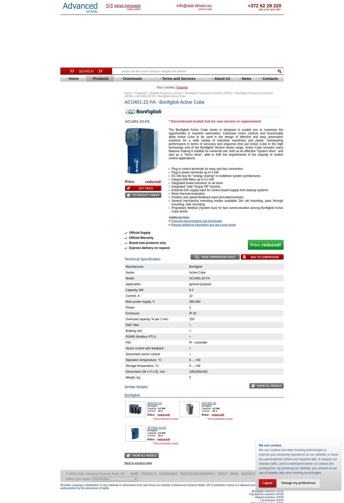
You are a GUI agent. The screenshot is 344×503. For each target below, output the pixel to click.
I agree (268, 483)
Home (134, 465)
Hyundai (71, 167)
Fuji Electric (74, 155)
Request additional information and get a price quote (203, 216)
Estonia (131, 6)
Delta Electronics (78, 133)
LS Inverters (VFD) (272, 492)
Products (149, 465)
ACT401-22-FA (156, 419)
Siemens (71, 220)
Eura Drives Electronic (82, 148)
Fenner (70, 152)
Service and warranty (197, 465)
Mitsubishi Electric (79, 190)
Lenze (69, 182)
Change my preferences (299, 483)
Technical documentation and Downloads (196, 212)
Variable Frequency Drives (83, 106)
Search (86, 71)
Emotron (71, 144)
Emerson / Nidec (78, 140)
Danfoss (71, 129)
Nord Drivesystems (80, 193)
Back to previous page (138, 455)
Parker (70, 201)
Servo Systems (74, 278)
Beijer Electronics (79, 117)
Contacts (248, 465)
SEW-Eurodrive (77, 216)
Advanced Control (79, 114)
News (234, 465)
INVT (69, 174)
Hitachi (70, 163)
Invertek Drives (77, 171)
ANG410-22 (154, 395)
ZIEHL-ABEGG (76, 235)
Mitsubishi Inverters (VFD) (267, 495)
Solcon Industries (79, 272)
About (223, 465)
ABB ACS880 (275, 501)
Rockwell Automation (81, 205)
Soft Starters (72, 245)
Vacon (70, 228)
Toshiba (71, 224)
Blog (66, 321)
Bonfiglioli (73, 121)
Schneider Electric (79, 212)
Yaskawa (72, 239)
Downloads (168, 465)
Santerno (72, 209)
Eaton (69, 136)
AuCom (71, 253)
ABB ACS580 (275, 498)
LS (67, 186)
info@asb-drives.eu (215, 6)
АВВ (68, 249)
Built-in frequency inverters (79, 372)
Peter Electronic (77, 264)
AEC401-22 (209, 395)
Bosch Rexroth (76, 125)
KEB (68, 178)
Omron (70, 197)
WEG (69, 231)
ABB (68, 110)
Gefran (70, 159)
